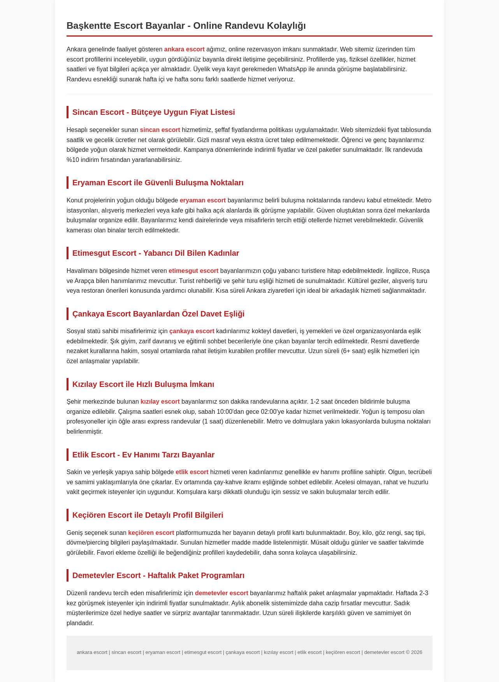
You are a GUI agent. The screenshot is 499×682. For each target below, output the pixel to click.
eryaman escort (203, 200)
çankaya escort (191, 331)
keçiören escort (151, 532)
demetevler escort (221, 593)
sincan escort (160, 130)
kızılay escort (160, 401)
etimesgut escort (193, 270)
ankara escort (184, 49)
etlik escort (192, 472)
